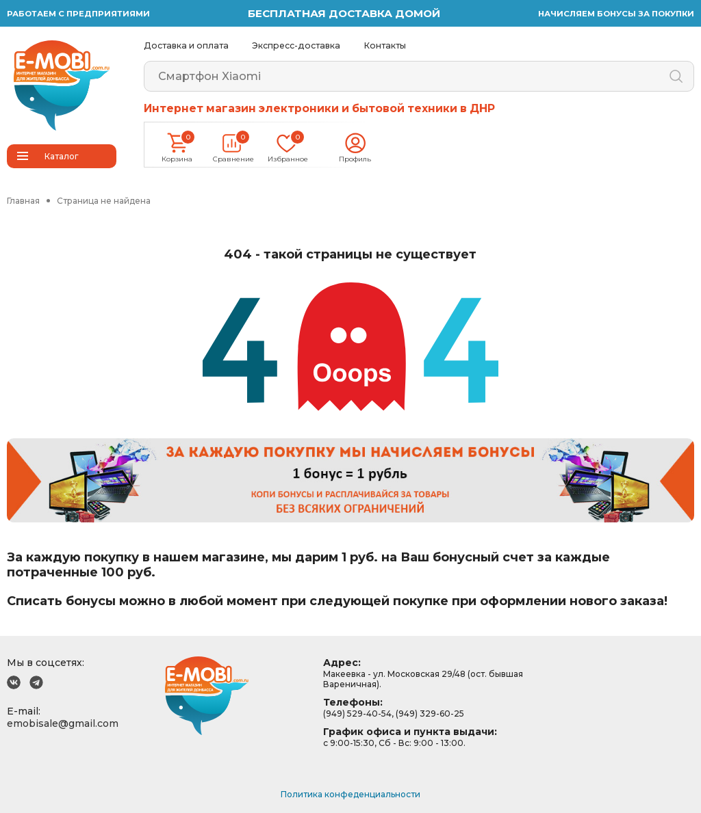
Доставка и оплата (186, 45)
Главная (23, 201)
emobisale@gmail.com (62, 723)
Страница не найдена (104, 201)
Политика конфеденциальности (350, 794)
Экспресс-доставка (296, 45)
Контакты (385, 45)
